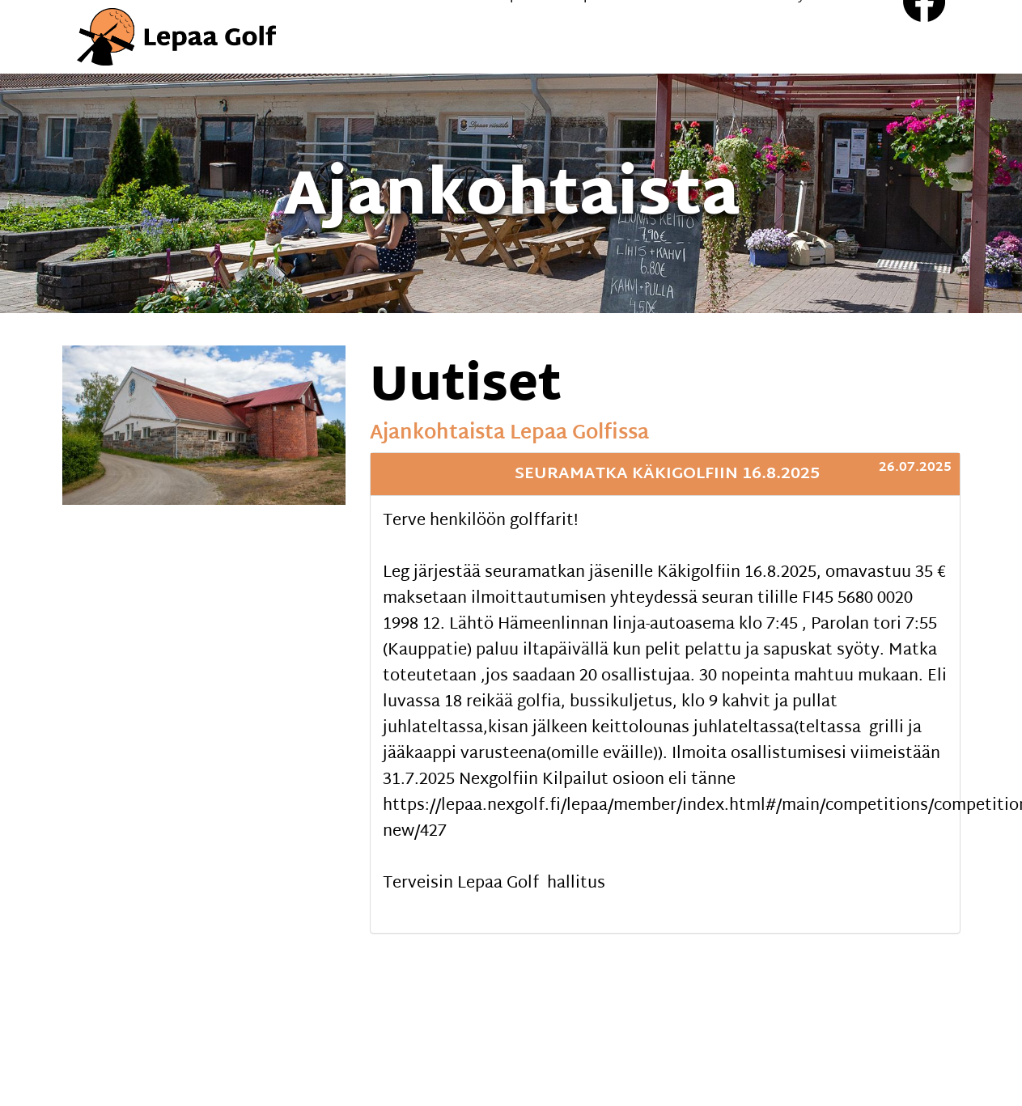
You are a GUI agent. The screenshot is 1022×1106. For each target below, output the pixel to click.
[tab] (665, 474)
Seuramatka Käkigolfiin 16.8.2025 (667, 474)
